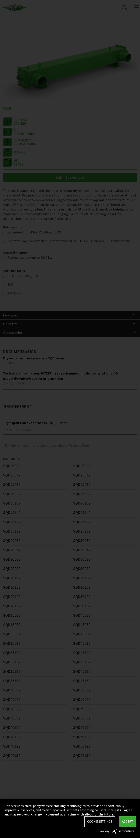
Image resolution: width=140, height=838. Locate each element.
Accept (127, 822)
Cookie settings (99, 822)
